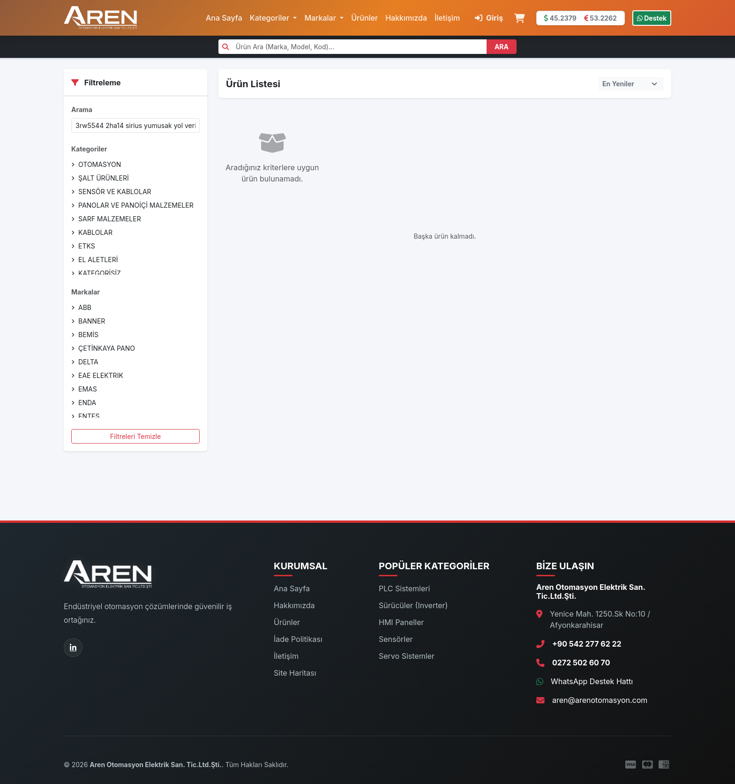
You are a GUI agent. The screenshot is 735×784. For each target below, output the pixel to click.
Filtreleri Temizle (135, 436)
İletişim (447, 18)
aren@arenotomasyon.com (599, 700)
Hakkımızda (406, 18)
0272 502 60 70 (581, 662)
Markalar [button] (321, 18)
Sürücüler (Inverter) (413, 605)
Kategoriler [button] (271, 18)
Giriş (489, 18)
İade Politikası (298, 639)
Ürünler (364, 18)
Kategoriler (89, 149)
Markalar (85, 292)
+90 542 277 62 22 (587, 643)
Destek (652, 18)
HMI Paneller (401, 622)
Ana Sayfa (224, 18)
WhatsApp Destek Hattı (592, 681)
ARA (502, 47)
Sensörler (396, 639)
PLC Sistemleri (404, 588)
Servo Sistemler (407, 656)
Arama (81, 109)
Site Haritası (295, 673)
